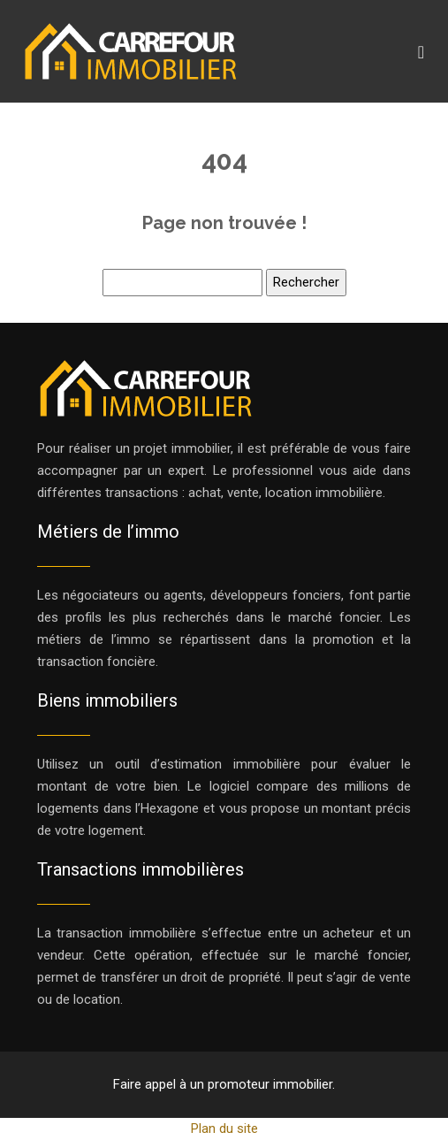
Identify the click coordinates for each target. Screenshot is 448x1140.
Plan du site (224, 1128)
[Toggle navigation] (421, 51)
